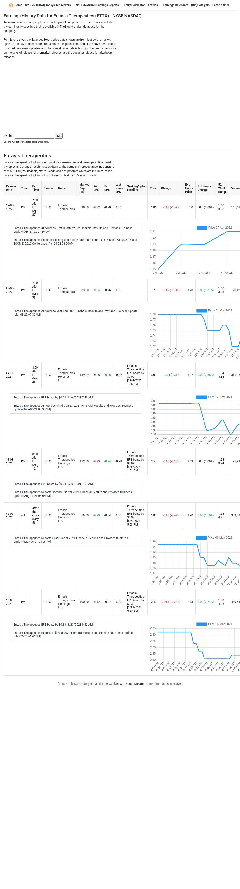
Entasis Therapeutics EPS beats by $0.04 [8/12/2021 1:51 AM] (54, 484)
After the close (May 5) (35, 515)
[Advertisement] (120, 93)
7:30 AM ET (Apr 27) (35, 207)
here (46, 141)
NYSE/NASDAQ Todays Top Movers (48, 5)
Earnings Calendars (175, 5)
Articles (153, 5)
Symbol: (9, 135)
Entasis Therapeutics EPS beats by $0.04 (135, 458)
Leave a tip (221, 5)
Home (15, 5)
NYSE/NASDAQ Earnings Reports (97, 5)
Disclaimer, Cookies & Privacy (113, 684)
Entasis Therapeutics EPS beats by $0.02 (135, 371)
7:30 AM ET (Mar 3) (35, 290)
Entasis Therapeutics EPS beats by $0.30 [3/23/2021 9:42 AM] (54, 624)
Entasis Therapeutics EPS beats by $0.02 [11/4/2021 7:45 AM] (54, 397)
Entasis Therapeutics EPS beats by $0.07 (135, 512)
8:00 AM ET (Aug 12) (35, 461)
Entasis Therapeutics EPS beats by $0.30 (135, 598)
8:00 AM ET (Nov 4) (35, 375)
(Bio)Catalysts (200, 5)
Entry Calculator (134, 5)
